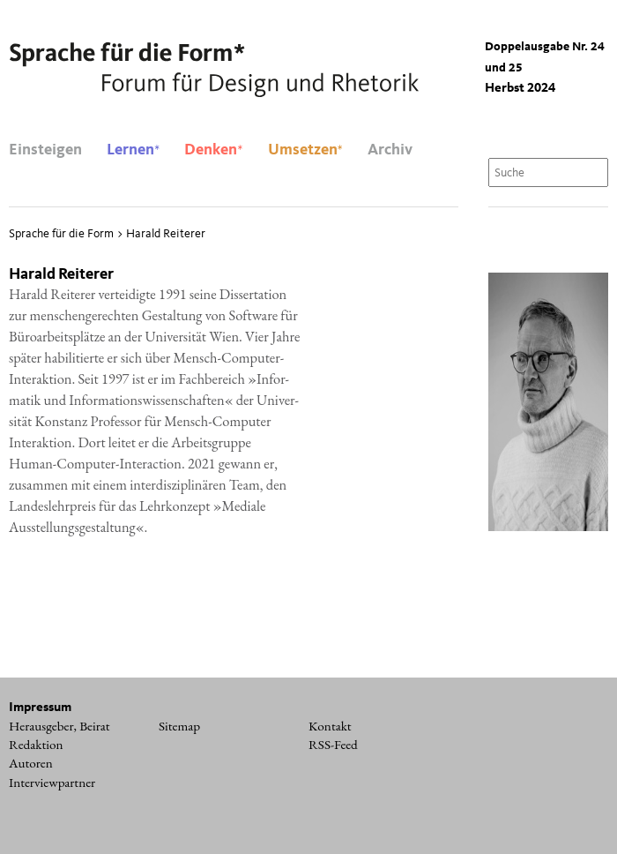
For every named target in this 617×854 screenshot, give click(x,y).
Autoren (31, 763)
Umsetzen (305, 150)
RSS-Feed (333, 744)
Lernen (133, 150)
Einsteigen (45, 150)
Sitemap (179, 726)
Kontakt (330, 726)
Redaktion (36, 744)
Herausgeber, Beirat (59, 726)
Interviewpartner (52, 782)
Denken (213, 150)
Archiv (390, 150)
